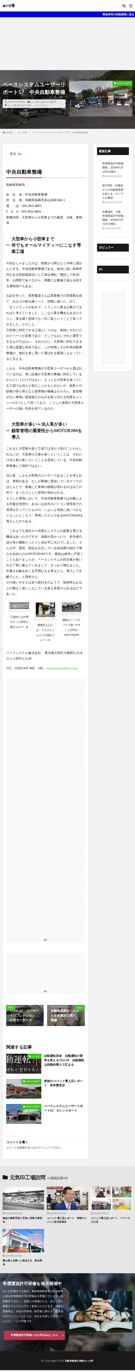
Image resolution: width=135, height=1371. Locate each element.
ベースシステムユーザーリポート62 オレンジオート (63, 1108)
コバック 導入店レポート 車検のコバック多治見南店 (67, 1220)
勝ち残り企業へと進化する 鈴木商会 (22, 1263)
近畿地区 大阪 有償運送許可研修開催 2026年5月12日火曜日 (112, 217)
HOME (9, 132)
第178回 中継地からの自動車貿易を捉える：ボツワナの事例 (112, 191)
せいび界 (34, 101)
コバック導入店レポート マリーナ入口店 (110, 1220)
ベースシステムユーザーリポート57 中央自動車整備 (60, 132)
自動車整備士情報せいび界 (79, 1361)
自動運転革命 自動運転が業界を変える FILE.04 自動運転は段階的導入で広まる (63, 1060)
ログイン (40, 1147)
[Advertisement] (67, 43)
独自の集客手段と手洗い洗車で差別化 (22, 1220)
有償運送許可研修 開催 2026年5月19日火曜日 (113, 167)
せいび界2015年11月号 (19, 105)
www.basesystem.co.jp (62, 668)
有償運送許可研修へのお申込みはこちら (34, 1336)
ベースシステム (41, 105)
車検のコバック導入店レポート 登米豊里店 (63, 1083)
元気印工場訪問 (48, 101)
